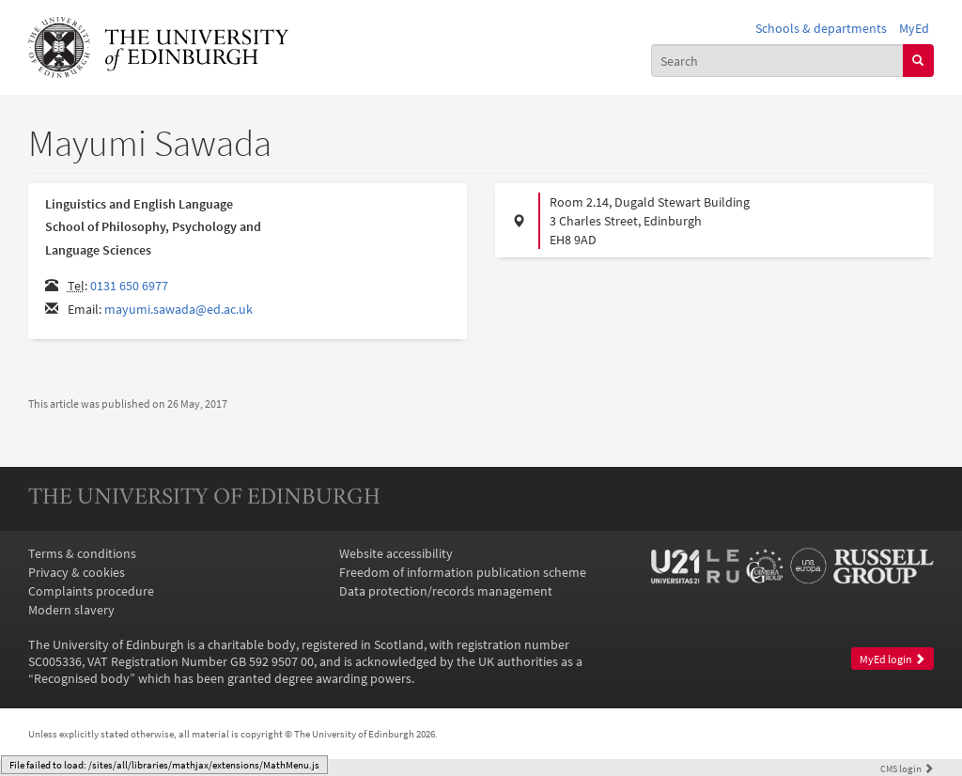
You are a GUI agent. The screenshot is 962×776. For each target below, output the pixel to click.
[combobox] (777, 60)
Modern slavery (71, 609)
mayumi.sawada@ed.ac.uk (178, 309)
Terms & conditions (82, 553)
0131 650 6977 (129, 285)
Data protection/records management (445, 590)
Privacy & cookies (76, 572)
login (907, 768)
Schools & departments (821, 28)
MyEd (914, 28)
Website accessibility (396, 553)
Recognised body (82, 678)
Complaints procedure (91, 590)
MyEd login (892, 659)
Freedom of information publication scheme (462, 572)
